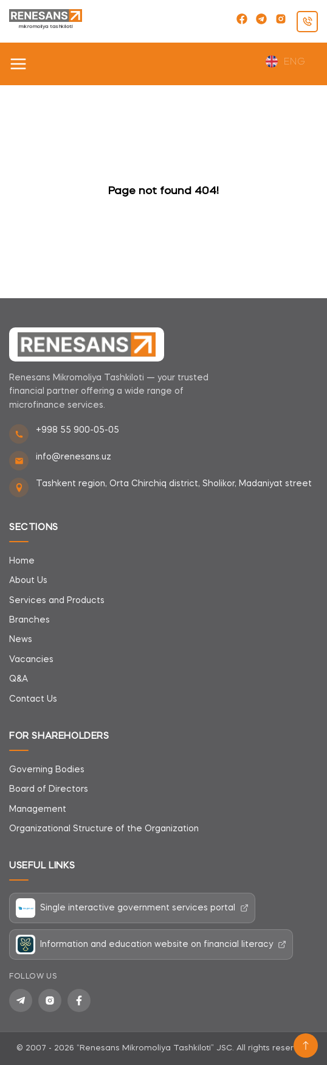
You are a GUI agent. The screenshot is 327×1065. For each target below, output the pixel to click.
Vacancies (31, 659)
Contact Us (33, 699)
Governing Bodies (46, 770)
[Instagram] (49, 1000)
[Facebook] (79, 1000)
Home (22, 561)
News (20, 639)
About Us (28, 580)
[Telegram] (20, 1000)
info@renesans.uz (73, 457)
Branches (29, 620)
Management (37, 809)
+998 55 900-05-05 (77, 430)
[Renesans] (86, 344)
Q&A (18, 679)
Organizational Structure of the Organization (104, 829)
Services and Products (57, 600)
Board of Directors (48, 789)
